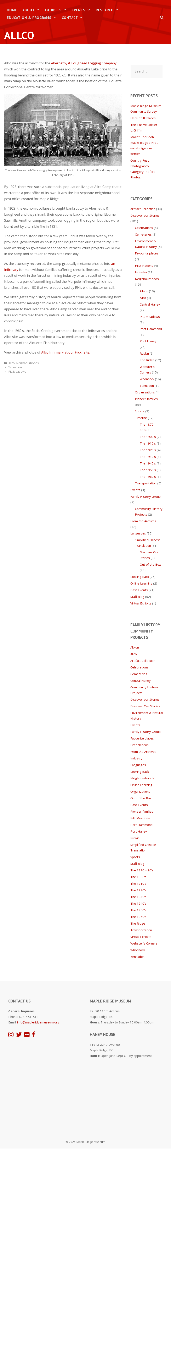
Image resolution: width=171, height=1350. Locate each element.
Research (108, 10)
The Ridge (147, 360)
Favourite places (146, 253)
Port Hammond (151, 329)
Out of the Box (150, 564)
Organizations (145, 392)
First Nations (144, 265)
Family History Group (145, 496)
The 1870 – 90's (142, 870)
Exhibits (57, 10)
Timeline (141, 418)
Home (12, 10)
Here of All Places (143, 118)
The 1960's (148, 476)
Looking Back (139, 577)
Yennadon (15, 367)
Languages (138, 533)
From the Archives (143, 521)
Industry (141, 272)
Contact (74, 18)
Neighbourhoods (27, 363)
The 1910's (148, 443)
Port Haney (148, 341)
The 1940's (148, 463)
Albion (144, 291)
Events (82, 10)
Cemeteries (143, 234)
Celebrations (144, 228)
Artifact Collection (142, 209)
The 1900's (148, 437)
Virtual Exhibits (140, 603)
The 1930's (148, 457)
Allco (11, 363)
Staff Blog (137, 597)
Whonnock (147, 379)
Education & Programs (33, 18)
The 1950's (148, 470)
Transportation (145, 483)
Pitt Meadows (17, 371)
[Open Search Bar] (162, 18)
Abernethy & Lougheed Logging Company (83, 63)
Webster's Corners (144, 943)
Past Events (139, 590)
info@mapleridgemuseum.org (38, 1022)
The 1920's (148, 450)
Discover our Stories (145, 215)
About (32, 10)
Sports (139, 411)
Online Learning (141, 583)
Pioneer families (146, 399)
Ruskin (144, 353)
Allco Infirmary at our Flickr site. (65, 352)
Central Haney (150, 304)
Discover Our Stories (145, 706)
